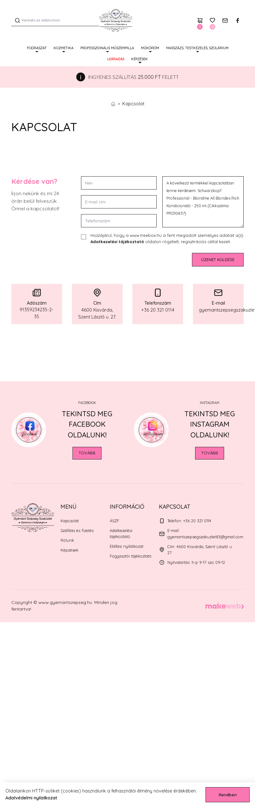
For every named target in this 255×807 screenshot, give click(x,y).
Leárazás (115, 59)
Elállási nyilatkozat (126, 546)
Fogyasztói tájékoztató (131, 555)
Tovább (87, 452)
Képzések (139, 59)
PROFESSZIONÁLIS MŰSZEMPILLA (107, 48)
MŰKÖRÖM (150, 48)
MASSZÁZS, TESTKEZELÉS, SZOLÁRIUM (197, 48)
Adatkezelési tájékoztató (117, 241)
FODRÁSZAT (37, 48)
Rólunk (67, 540)
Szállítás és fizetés (77, 530)
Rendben (228, 794)
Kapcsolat (70, 520)
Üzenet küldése (218, 259)
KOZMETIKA (63, 48)
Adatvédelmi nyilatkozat (31, 798)
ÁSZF (114, 520)
